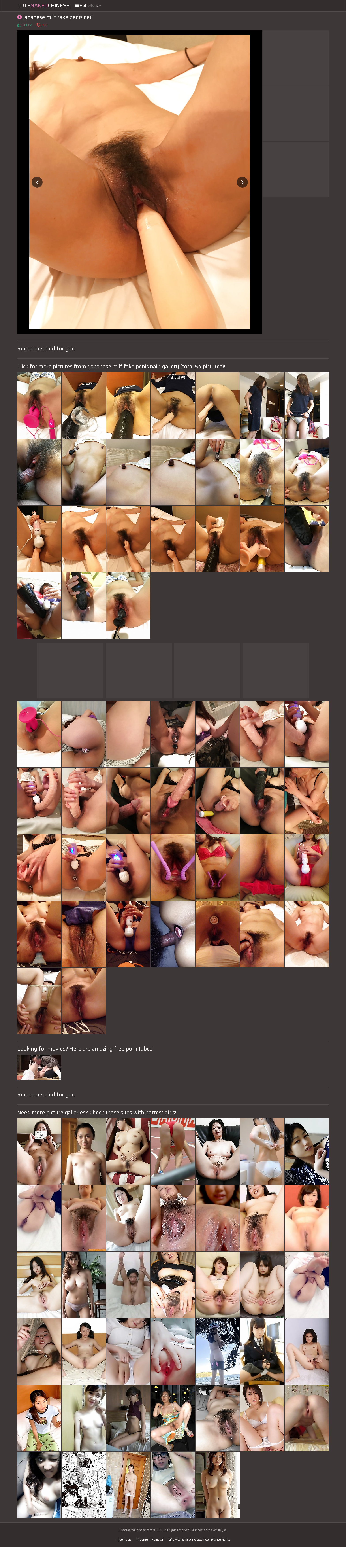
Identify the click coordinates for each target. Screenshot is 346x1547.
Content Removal (150, 1539)
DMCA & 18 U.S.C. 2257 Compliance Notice (199, 1539)
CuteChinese (43, 5)
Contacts (124, 1539)
